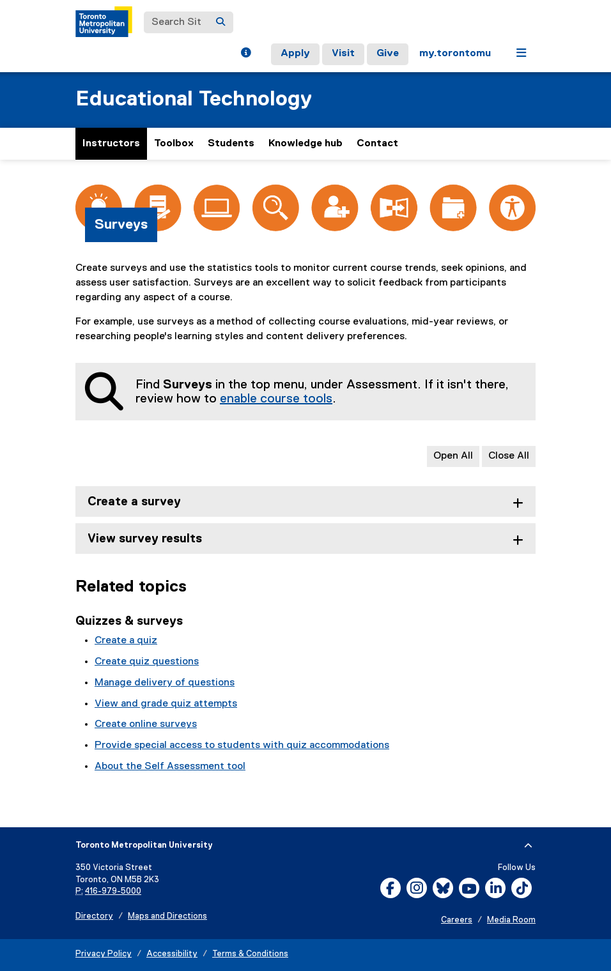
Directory (94, 916)
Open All (453, 456)
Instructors (111, 144)
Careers (456, 920)
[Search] (220, 22)
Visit (343, 54)
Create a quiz (126, 641)
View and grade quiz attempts (166, 704)
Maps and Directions (167, 916)
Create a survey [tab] (134, 502)
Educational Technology (193, 99)
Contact (377, 144)
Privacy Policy (103, 954)
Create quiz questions (147, 662)
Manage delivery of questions (165, 683)
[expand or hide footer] (528, 845)
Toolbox (174, 144)
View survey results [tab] (145, 539)
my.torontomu (455, 54)
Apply (295, 54)
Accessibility (171, 954)
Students (231, 144)
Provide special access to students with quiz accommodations (242, 745)
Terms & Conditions (250, 954)
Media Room (511, 920)
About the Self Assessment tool (170, 766)
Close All (508, 456)
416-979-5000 (113, 891)
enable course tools (276, 398)
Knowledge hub (305, 144)
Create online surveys (146, 724)
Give (387, 54)
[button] (245, 54)
